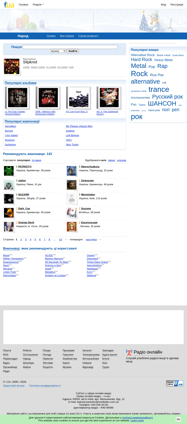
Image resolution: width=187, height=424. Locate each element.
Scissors (10, 140)
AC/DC (49, 255)
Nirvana (7, 268)
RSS (5, 354)
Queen (90, 255)
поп (166, 109)
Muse (6, 255)
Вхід (163, 4)
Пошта (7, 350)
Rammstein (9, 275)
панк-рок (154, 110)
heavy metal (37, 67)
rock (71, 67)
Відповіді (88, 367)
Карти (66, 362)
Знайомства (70, 358)
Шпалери (28, 362)
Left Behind (72, 135)
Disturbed (92, 258)
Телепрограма (91, 354)
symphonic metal (138, 91)
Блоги (105, 358)
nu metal (51, 67)
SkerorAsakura (89, 166)
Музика (67, 367)
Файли (27, 367)
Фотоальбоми (91, 358)
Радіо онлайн (148, 352)
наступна (91, 239)
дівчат (111, 160)
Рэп (133, 104)
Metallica (50, 272)
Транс (142, 104)
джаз (180, 105)
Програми (68, 350)
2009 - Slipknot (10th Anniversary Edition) (45, 112)
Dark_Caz (23, 208)
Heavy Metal (163, 60)
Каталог (87, 350)
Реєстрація (177, 4)
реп (175, 109)
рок (136, 116)
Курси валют (109, 354)
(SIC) (69, 140)
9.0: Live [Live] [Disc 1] (77, 111)
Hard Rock (141, 59)
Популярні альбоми (20, 83)
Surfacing (10, 144)
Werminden (87, 194)
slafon (21, 180)
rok (164, 82)
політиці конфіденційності (137, 417)
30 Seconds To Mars (56, 262)
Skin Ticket (72, 144)
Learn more (137, 420)
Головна (23, 4)
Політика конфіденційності (45, 385)
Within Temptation (13, 258)
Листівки (48, 362)
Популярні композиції (22, 121)
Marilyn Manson (54, 258)
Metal (138, 65)
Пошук (47, 350)
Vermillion (10, 126)
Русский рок (167, 97)
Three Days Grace (97, 262)
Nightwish (92, 268)
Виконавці (11, 248)
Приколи (48, 358)
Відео (6, 362)
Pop (151, 67)
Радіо (6, 371)
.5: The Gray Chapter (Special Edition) (15, 112)
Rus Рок (157, 75)
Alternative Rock (143, 55)
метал (144, 111)
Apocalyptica (94, 265)
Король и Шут (53, 265)
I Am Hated (11, 135)
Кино (6, 265)
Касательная (88, 222)
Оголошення (30, 354)
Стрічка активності (88, 36)
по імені (36, 160)
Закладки (107, 350)
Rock (139, 73)
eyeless (70, 130)
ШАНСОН (162, 103)
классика (135, 110)
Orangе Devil (25, 222)
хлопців (121, 160)
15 (60, 239)
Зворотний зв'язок (14, 385)
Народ (27, 358)
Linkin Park (9, 272)
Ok (178, 419)
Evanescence (11, 262)
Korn (89, 272)
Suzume (85, 208)
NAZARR (22, 194)
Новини (87, 362)
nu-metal (62, 67)
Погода (47, 354)
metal (26, 67)
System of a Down (55, 275)
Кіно (104, 362)
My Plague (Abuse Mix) (79, 126)
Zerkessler (86, 180)
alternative (145, 81)
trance (158, 89)
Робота (27, 350)
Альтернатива (140, 97)
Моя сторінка (67, 36)
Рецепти (48, 367)
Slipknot (91, 275)
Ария (48, 268)
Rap (162, 66)
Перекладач (10, 358)
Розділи (37, 4)
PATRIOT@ (24, 166)
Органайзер (10, 367)
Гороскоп (68, 354)
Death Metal (178, 55)
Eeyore (9, 130)
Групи (105, 367)
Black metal (163, 55)
